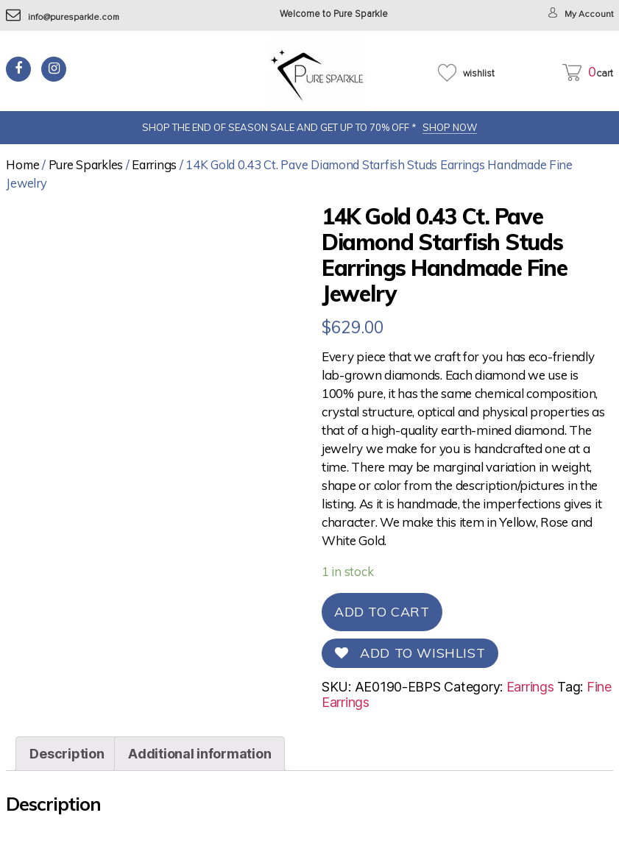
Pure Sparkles (86, 164)
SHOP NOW (449, 127)
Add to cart (382, 611)
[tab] (66, 753)
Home (22, 164)
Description (66, 753)
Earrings (154, 164)
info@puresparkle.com (65, 17)
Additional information (199, 753)
